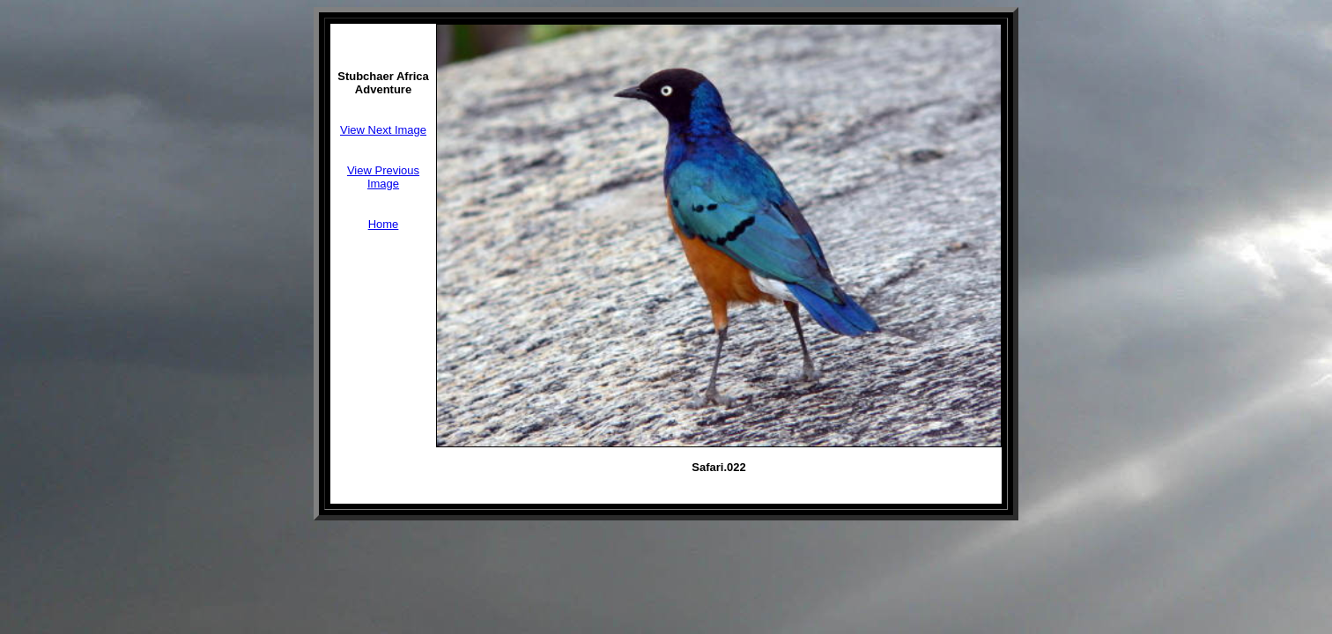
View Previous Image (383, 177)
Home (383, 224)
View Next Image (383, 129)
